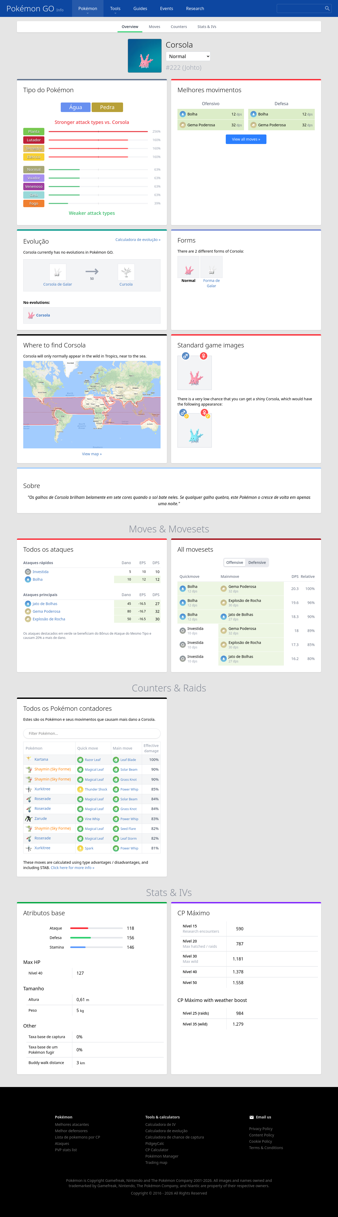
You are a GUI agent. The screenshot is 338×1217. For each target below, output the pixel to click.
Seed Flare (124, 828)
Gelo (34, 194)
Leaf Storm (125, 838)
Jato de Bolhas (45, 603)
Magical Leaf (90, 769)
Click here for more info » (72, 867)
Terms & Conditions (266, 1147)
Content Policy (261, 1134)
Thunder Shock (92, 789)
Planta (33, 131)
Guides (140, 8)
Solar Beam (125, 769)
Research (195, 8)
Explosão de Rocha (49, 618)
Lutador (34, 139)
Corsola (39, 315)
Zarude (36, 818)
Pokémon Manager (162, 1156)
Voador (33, 177)
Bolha (192, 114)
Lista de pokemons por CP (77, 1137)
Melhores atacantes (72, 1124)
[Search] (304, 8)
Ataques (62, 1143)
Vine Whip (88, 819)
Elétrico (33, 156)
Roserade (38, 798)
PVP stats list (66, 1149)
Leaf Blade (124, 760)
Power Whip (125, 789)
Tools (115, 11)
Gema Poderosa (201, 124)
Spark (85, 848)
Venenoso (34, 186)
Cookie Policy (260, 1141)
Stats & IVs (207, 26)
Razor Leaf (88, 760)
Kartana (36, 759)
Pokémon (87, 11)
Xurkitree (37, 788)
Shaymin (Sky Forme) (48, 769)
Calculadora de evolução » (138, 239)
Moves (154, 26)
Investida (41, 571)
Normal (33, 169)
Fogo (33, 203)
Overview (130, 26)
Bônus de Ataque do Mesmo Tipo (124, 633)
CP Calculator (156, 1149)
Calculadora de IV (160, 1124)
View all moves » (246, 139)
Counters (179, 26)
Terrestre (34, 148)
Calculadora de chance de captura (174, 1137)
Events (166, 8)
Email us (263, 1117)
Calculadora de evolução (166, 1130)
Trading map (156, 1162)
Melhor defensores (71, 1130)
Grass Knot (125, 779)
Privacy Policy (261, 1128)
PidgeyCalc (154, 1143)
